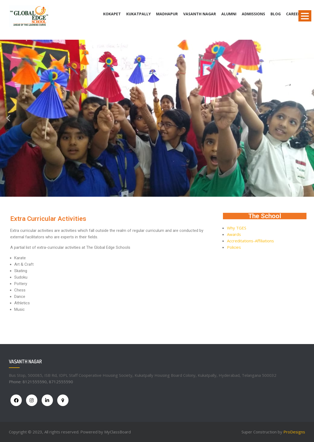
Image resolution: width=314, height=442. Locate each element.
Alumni (228, 13)
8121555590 (35, 381)
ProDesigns (294, 431)
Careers (294, 13)
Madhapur (167, 13)
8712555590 (61, 381)
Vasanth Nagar (199, 13)
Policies (234, 247)
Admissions (253, 13)
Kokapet (112, 13)
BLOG (275, 13)
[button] (8, 118)
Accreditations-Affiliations (250, 240)
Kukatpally (138, 13)
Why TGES (236, 228)
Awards (234, 234)
